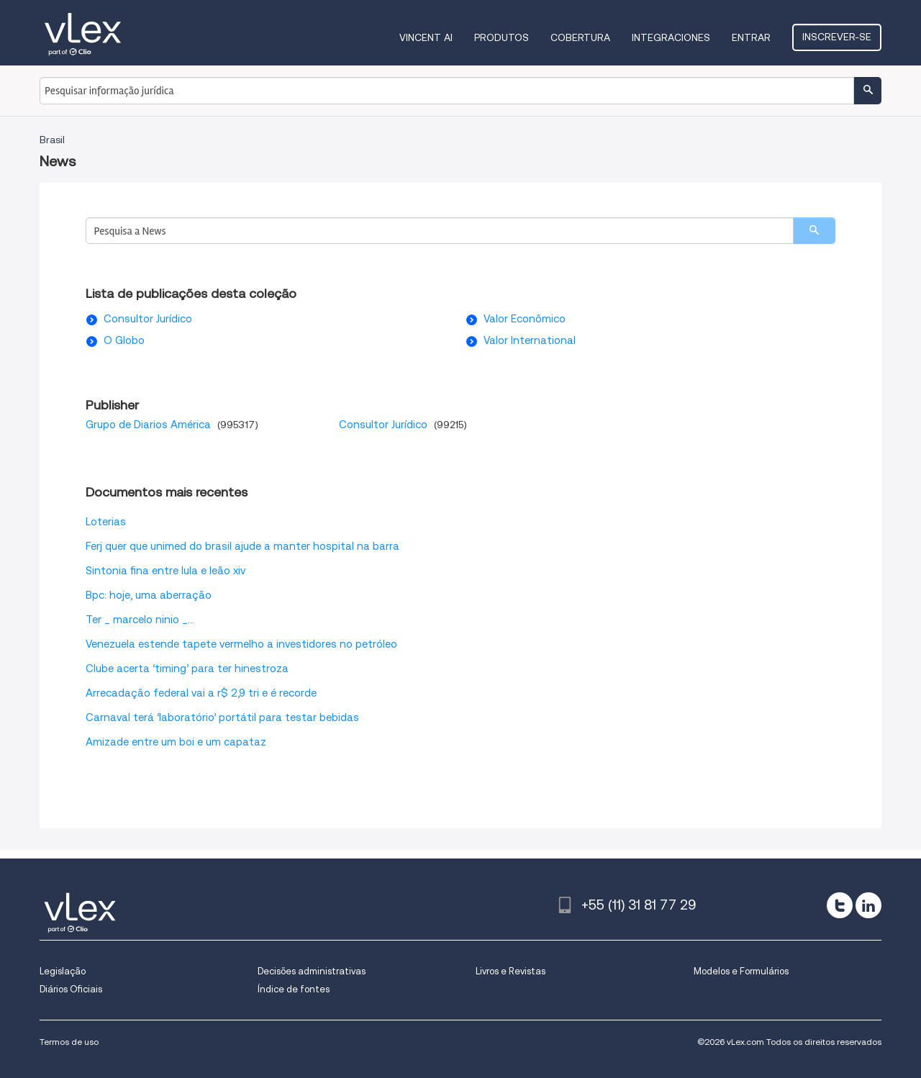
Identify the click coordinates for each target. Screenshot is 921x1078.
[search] (814, 230)
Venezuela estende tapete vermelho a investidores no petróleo (241, 644)
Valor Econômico (525, 319)
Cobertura (580, 37)
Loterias (106, 521)
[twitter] (840, 905)
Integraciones (671, 37)
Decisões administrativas (312, 971)
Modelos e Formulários (741, 971)
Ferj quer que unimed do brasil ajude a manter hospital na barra (242, 546)
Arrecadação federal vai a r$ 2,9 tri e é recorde (201, 693)
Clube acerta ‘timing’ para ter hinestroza (187, 668)
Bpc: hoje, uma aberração (149, 595)
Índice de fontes (294, 989)
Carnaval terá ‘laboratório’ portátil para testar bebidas (222, 717)
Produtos (501, 37)
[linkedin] (868, 905)
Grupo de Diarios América (150, 424)
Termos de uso (69, 1041)
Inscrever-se (836, 36)
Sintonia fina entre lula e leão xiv (165, 570)
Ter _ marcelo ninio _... (140, 619)
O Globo (124, 340)
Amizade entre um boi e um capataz (176, 742)
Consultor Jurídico (148, 319)
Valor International (530, 340)
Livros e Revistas (510, 971)
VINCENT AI (426, 37)
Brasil (52, 139)
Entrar (751, 37)
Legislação (63, 971)
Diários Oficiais (71, 989)
